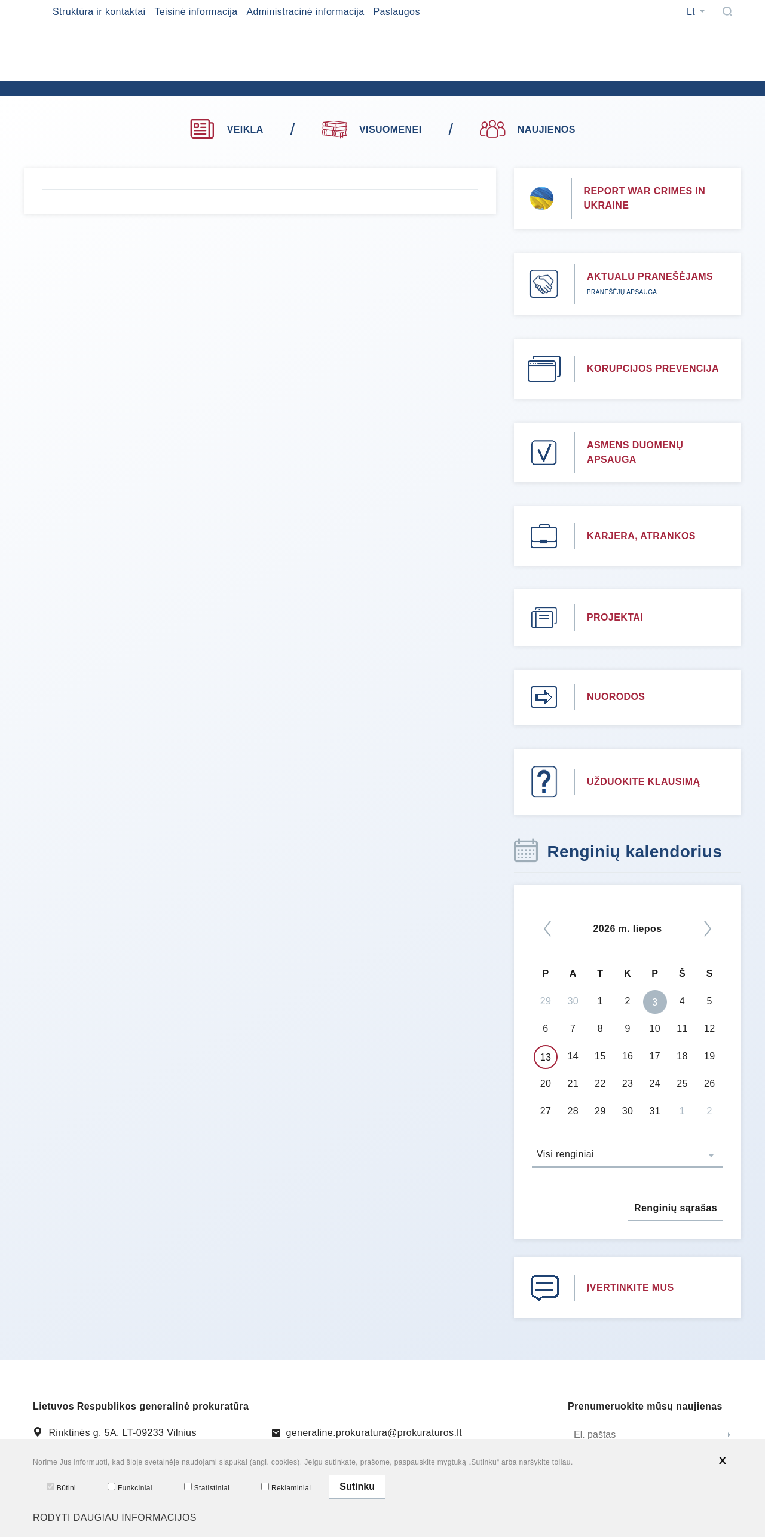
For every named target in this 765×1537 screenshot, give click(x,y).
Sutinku (357, 1486)
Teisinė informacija (195, 12)
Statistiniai (207, 1487)
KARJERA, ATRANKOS (641, 536)
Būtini (61, 1487)
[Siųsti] (729, 1435)
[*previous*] (547, 929)
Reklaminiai (286, 1487)
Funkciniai (130, 1487)
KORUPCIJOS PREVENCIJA (653, 368)
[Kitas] (707, 929)
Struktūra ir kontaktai (99, 12)
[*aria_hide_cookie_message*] (722, 1460)
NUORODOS (616, 697)
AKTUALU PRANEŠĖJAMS (650, 276)
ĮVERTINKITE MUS (630, 1287)
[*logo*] (227, 78)
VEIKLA (226, 129)
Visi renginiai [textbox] (565, 1154)
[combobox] (627, 1156)
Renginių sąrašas (675, 1208)
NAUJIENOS (527, 129)
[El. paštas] (642, 1435)
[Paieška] (727, 11)
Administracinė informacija (305, 12)
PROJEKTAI (615, 617)
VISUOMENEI (372, 128)
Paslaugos (396, 12)
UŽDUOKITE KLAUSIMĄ (643, 782)
